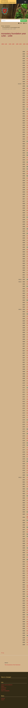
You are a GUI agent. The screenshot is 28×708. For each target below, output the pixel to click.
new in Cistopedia (5, 690)
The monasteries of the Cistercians (12, 664)
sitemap (3, 698)
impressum (3, 687)
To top (2, 652)
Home (20, 23)
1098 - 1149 (4, 44)
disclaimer (3, 689)
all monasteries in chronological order (11, 27)
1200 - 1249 (19, 44)
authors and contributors (6, 684)
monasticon (7, 26)
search (2, 699)
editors (2, 686)
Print (25, 23)
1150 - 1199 (11, 44)
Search (23, 20)
